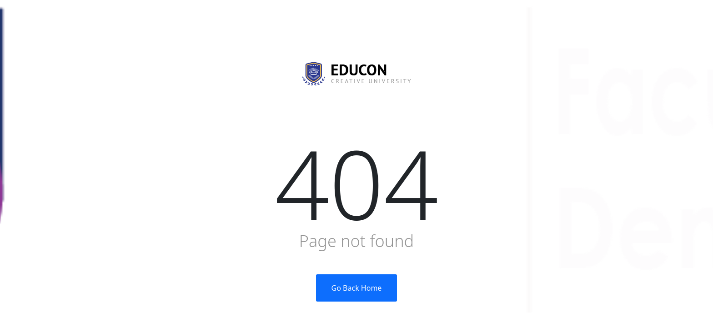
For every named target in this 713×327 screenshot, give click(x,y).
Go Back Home (356, 288)
